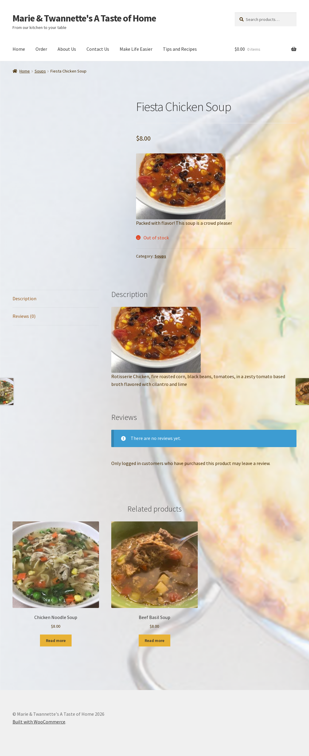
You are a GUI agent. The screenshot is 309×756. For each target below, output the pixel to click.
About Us (67, 49)
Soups (40, 71)
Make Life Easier (136, 49)
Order (41, 49)
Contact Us (97, 49)
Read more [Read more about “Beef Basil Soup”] (154, 640)
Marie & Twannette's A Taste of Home (84, 18)
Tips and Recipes (180, 49)
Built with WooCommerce (39, 722)
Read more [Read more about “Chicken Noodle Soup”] (56, 640)
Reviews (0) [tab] (24, 316)
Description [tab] (24, 298)
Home (19, 49)
